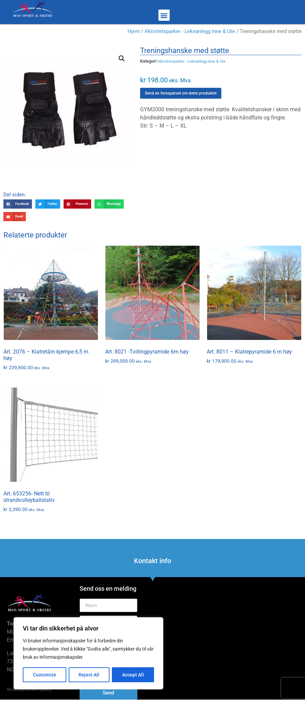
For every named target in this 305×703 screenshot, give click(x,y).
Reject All (89, 674)
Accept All (133, 674)
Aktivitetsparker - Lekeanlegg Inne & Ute (190, 31)
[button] (164, 15)
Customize (44, 674)
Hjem (134, 31)
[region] (88, 653)
